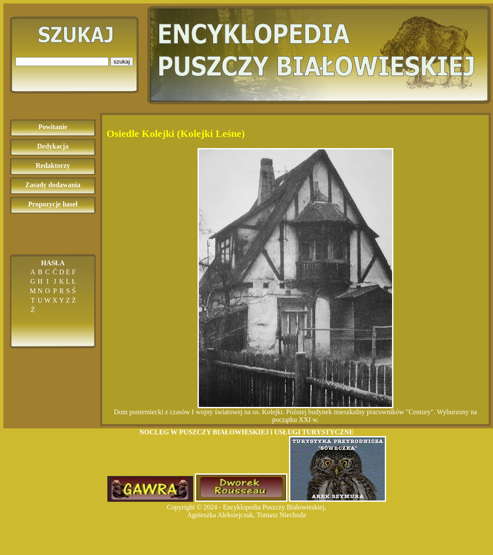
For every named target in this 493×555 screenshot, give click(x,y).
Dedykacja (53, 146)
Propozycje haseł (53, 204)
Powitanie (52, 126)
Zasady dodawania (53, 184)
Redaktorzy (53, 165)
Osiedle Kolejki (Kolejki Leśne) (176, 133)
